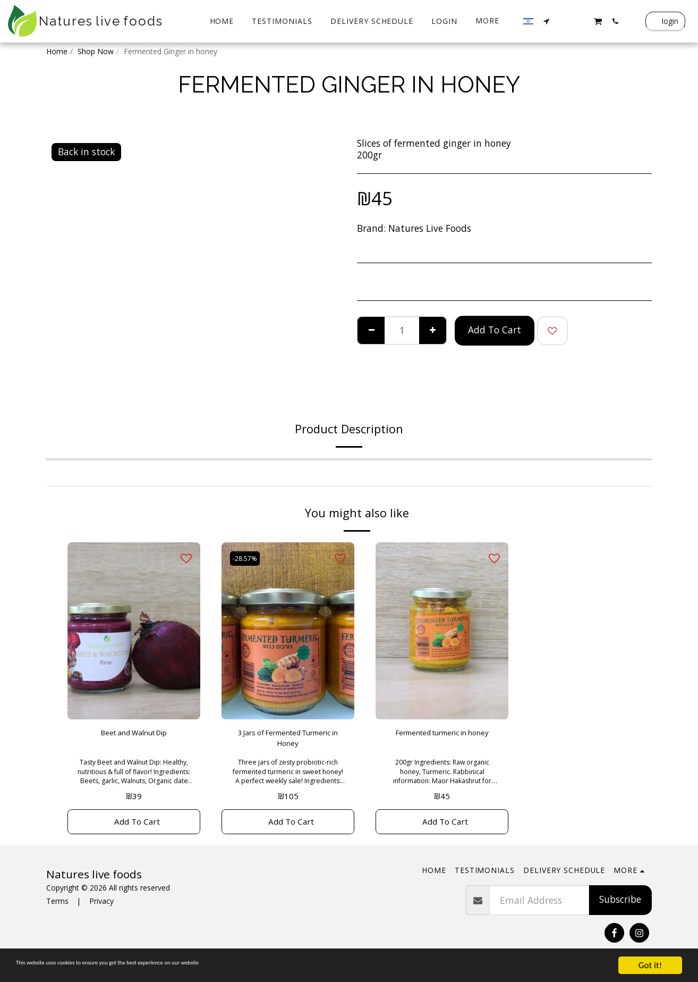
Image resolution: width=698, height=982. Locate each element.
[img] (133, 630)
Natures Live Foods (429, 228)
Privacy (101, 911)
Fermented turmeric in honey (442, 741)
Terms (57, 911)
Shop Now (96, 51)
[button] (547, 21)
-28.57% (248, 558)
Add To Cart (494, 329)
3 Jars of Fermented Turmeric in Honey (288, 741)
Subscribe (620, 909)
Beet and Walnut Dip (134, 734)
